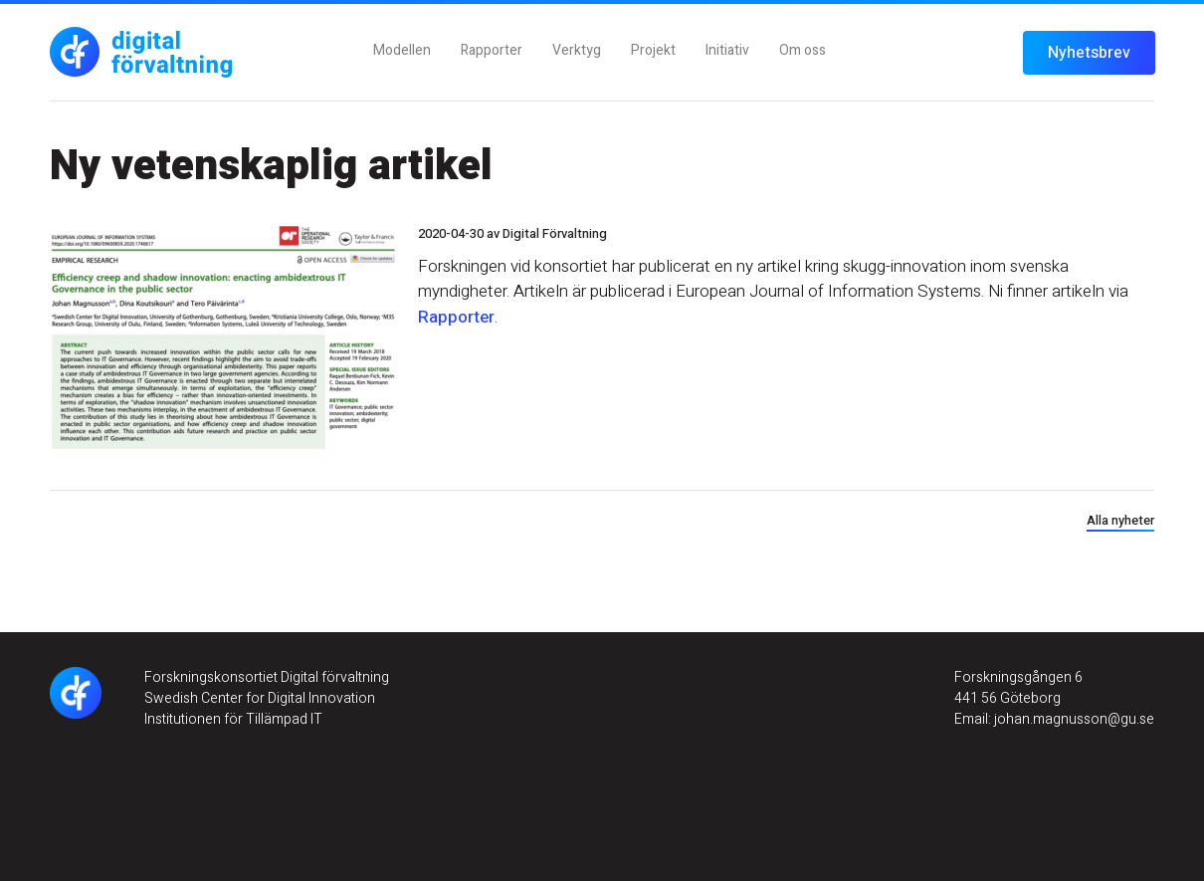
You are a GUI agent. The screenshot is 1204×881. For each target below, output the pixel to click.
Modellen (402, 50)
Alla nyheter (1120, 520)
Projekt (653, 50)
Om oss (802, 50)
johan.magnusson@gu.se (1072, 719)
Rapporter (491, 50)
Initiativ (727, 50)
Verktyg (576, 50)
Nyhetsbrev (1089, 53)
